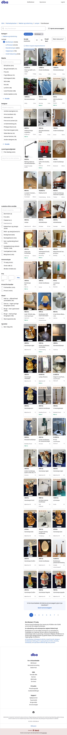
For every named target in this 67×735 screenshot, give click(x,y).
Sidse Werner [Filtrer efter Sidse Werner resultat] (9, 133)
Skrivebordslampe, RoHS (44, 131)
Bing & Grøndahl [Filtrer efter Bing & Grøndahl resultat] (10, 69)
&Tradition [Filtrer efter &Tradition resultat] (9, 66)
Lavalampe (59, 283)
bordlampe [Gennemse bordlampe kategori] (28, 642)
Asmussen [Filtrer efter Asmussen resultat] (8, 117)
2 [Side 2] (35, 615)
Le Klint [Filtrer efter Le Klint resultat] (8, 88)
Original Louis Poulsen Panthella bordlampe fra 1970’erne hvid (59, 377)
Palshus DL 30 (43, 193)
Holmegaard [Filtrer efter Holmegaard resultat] (9, 78)
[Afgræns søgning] (11, 62)
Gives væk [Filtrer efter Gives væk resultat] (8, 266)
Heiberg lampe (30, 130)
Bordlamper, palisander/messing (59, 561)
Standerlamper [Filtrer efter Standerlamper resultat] (13, 48)
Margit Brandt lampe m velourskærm (59, 251)
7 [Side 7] (54, 615)
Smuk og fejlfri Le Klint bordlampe (30, 70)
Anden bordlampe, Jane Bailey (44, 346)
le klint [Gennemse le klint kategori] (51, 641)
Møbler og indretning (26, 23)
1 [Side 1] (31, 615)
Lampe (26, 222)
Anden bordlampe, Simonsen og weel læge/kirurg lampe (58, 194)
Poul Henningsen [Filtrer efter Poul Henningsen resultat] (11, 130)
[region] (30, 57)
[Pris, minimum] (4, 277)
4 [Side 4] (42, 615)
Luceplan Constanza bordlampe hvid (30, 193)
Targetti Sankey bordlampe (43, 532)
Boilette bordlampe (44, 408)
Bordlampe (30, 283)
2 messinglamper (58, 408)
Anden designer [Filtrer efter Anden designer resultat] (10, 139)
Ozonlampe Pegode (44, 592)
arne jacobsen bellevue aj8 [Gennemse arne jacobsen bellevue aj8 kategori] (39, 642)
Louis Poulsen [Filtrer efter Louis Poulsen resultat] (10, 91)
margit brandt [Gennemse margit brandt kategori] (50, 639)
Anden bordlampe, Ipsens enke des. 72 (30, 471)
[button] (56, 28)
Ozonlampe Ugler (29, 345)
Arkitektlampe (43, 222)
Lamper (36, 23)
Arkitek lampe (43, 99)
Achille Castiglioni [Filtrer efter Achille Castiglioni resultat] (11, 111)
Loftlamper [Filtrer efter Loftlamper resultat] (12, 45)
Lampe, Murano (43, 377)
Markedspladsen (11, 23)
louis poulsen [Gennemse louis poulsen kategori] (51, 642)
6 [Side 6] (50, 615)
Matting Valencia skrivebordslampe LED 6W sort (30, 163)
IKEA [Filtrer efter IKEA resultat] (7, 81)
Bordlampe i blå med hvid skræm (43, 315)
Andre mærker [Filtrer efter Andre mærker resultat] (10, 94)
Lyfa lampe (56, 500)
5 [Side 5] (46, 615)
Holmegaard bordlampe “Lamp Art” (44, 251)
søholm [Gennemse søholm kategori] (43, 639)
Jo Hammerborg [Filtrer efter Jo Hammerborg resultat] (10, 124)
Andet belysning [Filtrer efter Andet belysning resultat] (13, 54)
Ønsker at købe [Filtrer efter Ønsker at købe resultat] (10, 269)
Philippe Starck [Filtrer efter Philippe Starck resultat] (10, 127)
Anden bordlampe (44, 70)
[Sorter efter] (59, 39)
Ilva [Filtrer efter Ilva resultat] (6, 84)
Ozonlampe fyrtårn (29, 561)
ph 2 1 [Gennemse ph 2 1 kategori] (39, 641)
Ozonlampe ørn (28, 408)
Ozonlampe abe (28, 532)
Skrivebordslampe (58, 70)
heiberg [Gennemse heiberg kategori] (34, 641)
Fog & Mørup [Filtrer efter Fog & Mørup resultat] (9, 75)
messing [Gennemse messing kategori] (56, 641)
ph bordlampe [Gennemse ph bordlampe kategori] (29, 639)
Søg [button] (18, 277)
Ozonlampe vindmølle (27, 377)
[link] (9, 36)
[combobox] (23, 28)
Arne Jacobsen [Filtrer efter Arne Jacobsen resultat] (10, 114)
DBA (2, 23)
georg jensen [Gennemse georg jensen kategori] (45, 641)
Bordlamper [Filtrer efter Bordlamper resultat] (12, 42)
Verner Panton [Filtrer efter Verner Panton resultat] (10, 136)
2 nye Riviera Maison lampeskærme (59, 314)
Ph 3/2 (59, 439)
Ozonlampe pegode (58, 592)
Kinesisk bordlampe (30, 440)
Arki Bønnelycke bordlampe (43, 501)
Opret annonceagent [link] (45, 608)
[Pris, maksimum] (11, 277)
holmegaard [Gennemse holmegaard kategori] (37, 639)
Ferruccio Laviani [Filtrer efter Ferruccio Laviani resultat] (10, 121)
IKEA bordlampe (59, 99)
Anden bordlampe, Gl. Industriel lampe (44, 440)
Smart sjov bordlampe (27, 252)
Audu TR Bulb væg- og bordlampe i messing (30, 314)
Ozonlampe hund (29, 500)
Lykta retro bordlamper (44, 162)
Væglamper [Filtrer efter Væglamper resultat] (11, 51)
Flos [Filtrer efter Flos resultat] (6, 72)
